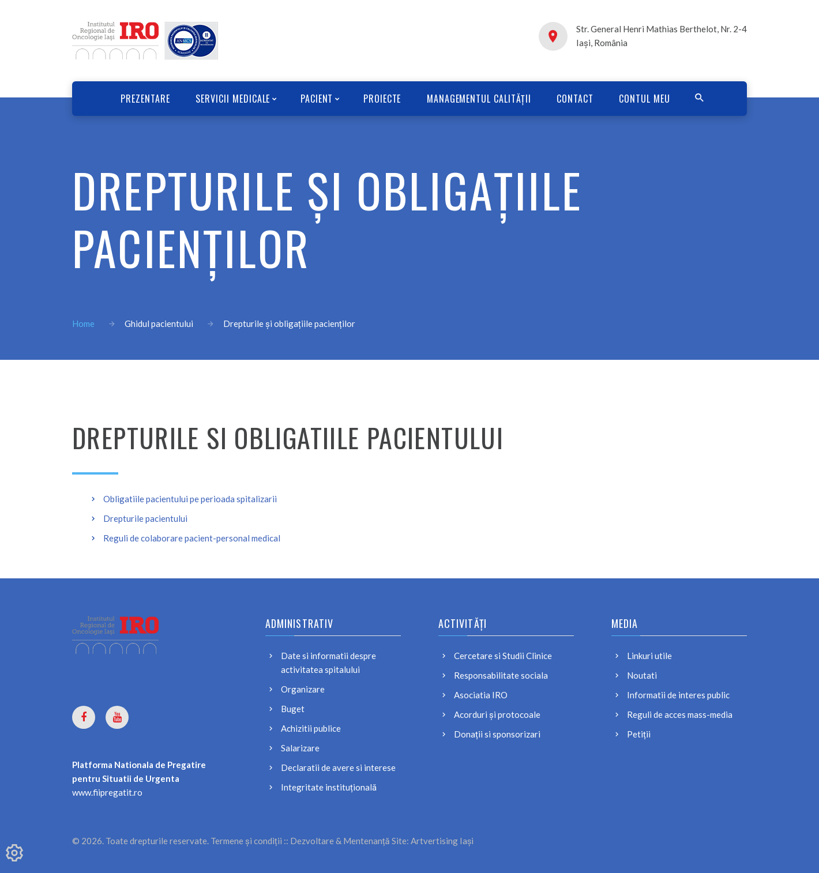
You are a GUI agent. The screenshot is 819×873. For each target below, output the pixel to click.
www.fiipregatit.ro (107, 792)
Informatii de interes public (678, 695)
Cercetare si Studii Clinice (503, 655)
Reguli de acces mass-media (679, 714)
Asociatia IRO (481, 695)
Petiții (639, 734)
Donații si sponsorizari (497, 734)
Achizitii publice (311, 728)
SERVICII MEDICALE (228, 99)
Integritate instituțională (329, 787)
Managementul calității (481, 99)
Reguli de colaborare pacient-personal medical (191, 538)
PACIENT (314, 99)
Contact (579, 99)
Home (83, 323)
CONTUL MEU (651, 99)
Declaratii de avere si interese (338, 767)
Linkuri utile (649, 655)
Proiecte (382, 99)
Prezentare (139, 99)
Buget (293, 708)
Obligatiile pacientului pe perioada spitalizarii (190, 499)
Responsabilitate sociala (501, 675)
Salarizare (300, 748)
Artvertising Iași (442, 841)
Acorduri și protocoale (497, 714)
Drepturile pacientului (145, 518)
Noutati (642, 675)
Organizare (303, 689)
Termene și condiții (246, 841)
